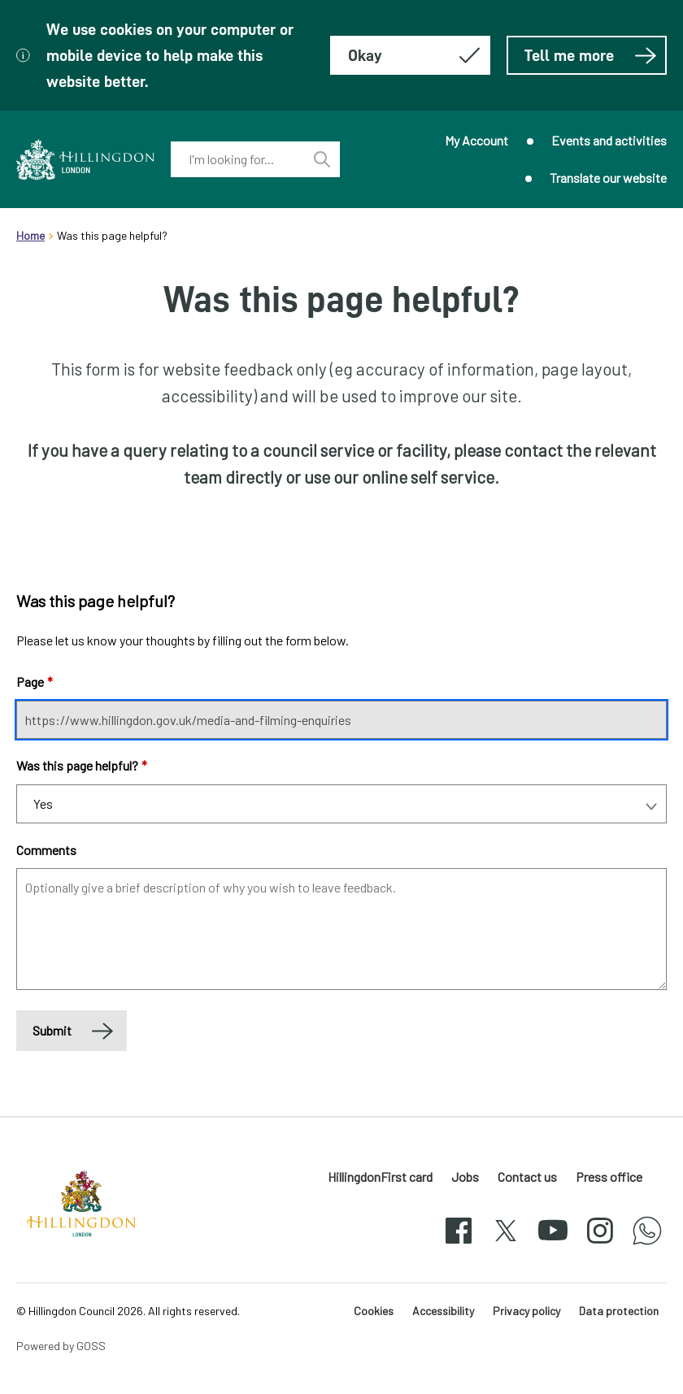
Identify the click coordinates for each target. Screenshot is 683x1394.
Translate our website (608, 177)
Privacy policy (526, 1311)
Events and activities (609, 140)
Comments (46, 850)
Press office (609, 1176)
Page (34, 681)
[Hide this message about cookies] (410, 55)
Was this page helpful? (81, 765)
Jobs (465, 1176)
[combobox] (237, 159)
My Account (476, 140)
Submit (52, 1030)
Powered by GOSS (61, 1346)
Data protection (619, 1311)
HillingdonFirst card (380, 1176)
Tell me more (590, 55)
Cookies (374, 1311)
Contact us (527, 1176)
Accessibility (443, 1311)
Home (30, 235)
